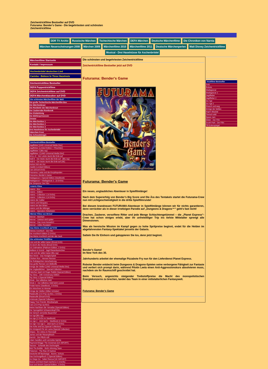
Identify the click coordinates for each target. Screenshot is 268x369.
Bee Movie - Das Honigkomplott (43, 256)
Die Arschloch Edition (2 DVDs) (43, 234)
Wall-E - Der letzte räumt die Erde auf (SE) (47, 162)
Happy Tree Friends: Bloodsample (44, 302)
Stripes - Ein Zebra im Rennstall (43, 332)
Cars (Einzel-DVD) (37, 170)
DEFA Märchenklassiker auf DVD (48, 95)
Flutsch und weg (213, 106)
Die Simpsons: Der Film (39, 183)
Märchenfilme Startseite (43, 60)
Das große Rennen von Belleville (43, 264)
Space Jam (210, 117)
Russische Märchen (84, 40)
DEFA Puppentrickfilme (42, 87)
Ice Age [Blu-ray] (36, 316)
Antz (208, 85)
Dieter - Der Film (213, 120)
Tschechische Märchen (113, 40)
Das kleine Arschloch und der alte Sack (46, 236)
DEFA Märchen (139, 40)
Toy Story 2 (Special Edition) (41, 277)
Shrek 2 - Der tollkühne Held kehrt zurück (47, 283)
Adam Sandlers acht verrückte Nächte (45, 340)
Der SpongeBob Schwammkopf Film (45, 310)
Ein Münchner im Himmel (40, 288)
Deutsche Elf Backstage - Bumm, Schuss (47, 354)
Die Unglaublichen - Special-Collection (46, 269)
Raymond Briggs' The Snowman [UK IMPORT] (49, 343)
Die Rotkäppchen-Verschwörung (43, 261)
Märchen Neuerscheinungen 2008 (60, 46)
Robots (209, 87)
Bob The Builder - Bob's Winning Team (46, 348)
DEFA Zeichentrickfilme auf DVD (47, 91)
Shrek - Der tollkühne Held (41, 280)
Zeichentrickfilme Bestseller (45, 83)
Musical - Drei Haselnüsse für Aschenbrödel (132, 52)
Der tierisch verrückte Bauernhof (43, 313)
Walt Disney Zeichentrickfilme (207, 46)
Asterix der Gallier (37, 200)
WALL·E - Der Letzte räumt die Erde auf (46, 156)
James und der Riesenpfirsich (42, 335)
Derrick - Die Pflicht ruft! (39, 337)
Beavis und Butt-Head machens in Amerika (47, 362)
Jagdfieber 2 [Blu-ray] (39, 151)
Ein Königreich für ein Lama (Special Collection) (50, 329)
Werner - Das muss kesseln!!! (42, 222)
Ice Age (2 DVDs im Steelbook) (42, 318)
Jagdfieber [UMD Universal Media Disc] (46, 145)
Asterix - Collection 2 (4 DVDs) (42, 197)
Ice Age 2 (210, 104)
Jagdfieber (210, 95)
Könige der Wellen (213, 109)
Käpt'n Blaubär (212, 112)
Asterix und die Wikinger (40, 208)
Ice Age (209, 101)
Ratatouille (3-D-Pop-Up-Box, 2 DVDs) (46, 294)
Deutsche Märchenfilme (166, 40)
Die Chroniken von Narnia (198, 40)
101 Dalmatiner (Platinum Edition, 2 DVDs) (47, 248)
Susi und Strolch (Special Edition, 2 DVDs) (47, 365)
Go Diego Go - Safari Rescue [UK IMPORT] (48, 359)
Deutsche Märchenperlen (171, 46)
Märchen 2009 (92, 46)
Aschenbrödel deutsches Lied (46, 71)
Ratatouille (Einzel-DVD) (40, 297)
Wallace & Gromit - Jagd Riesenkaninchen (47, 250)
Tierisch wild (211, 114)
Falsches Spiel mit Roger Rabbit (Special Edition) (50, 272)
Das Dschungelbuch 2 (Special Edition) (46, 356)
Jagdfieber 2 (211, 98)
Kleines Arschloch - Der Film (41, 231)
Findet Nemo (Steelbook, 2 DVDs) (44, 286)
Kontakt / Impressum (41, 64)
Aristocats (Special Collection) (42, 299)
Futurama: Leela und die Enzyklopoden (46, 172)
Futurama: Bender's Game (41, 175)
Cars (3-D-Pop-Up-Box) (39, 305)
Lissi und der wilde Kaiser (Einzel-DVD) (46, 242)
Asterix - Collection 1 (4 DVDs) (42, 195)
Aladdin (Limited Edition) (40, 167)
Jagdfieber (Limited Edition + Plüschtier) (46, 148)
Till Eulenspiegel (213, 125)
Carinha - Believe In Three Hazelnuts (50, 76)
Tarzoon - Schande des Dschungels (44, 346)
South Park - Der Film (215, 123)
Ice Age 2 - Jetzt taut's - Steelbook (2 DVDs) (48, 321)
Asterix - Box (35, 189)
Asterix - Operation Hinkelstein (42, 211)
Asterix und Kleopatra (39, 203)
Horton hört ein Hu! (37, 164)
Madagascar (211, 90)
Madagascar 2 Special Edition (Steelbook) (47, 178)
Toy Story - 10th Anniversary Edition (44, 275)
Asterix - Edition (36, 192)
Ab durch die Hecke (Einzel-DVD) (44, 245)
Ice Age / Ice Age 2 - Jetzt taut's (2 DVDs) (47, 324)
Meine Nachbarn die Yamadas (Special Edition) (49, 307)
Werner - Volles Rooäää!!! (40, 225)
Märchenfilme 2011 (141, 46)
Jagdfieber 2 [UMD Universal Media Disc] (47, 153)
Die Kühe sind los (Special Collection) (45, 326)
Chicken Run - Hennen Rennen (43, 258)
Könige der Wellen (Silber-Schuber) (44, 291)
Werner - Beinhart (37, 217)
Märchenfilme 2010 (115, 46)
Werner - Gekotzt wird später (42, 220)
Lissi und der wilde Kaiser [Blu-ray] (44, 253)
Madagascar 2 (212, 93)
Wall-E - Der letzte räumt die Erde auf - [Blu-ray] (50, 159)
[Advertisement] (134, 9)
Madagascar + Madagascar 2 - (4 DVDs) (46, 181)
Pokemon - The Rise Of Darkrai (43, 351)
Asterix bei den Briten (39, 205)
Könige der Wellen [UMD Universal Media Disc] (49, 267)
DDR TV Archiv (59, 40)
